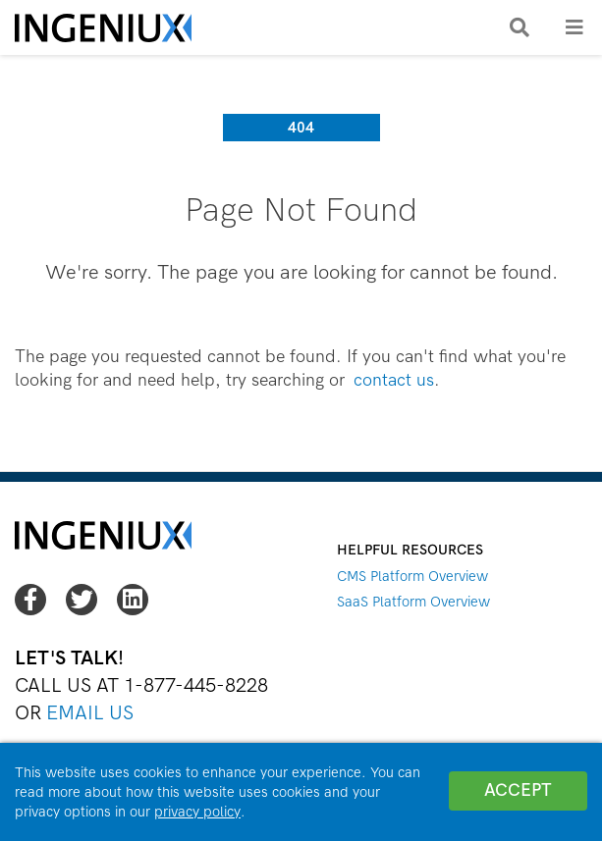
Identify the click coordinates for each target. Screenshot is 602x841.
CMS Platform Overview (412, 576)
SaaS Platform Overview (413, 601)
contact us (394, 380)
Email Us (90, 713)
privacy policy (197, 811)
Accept (518, 790)
